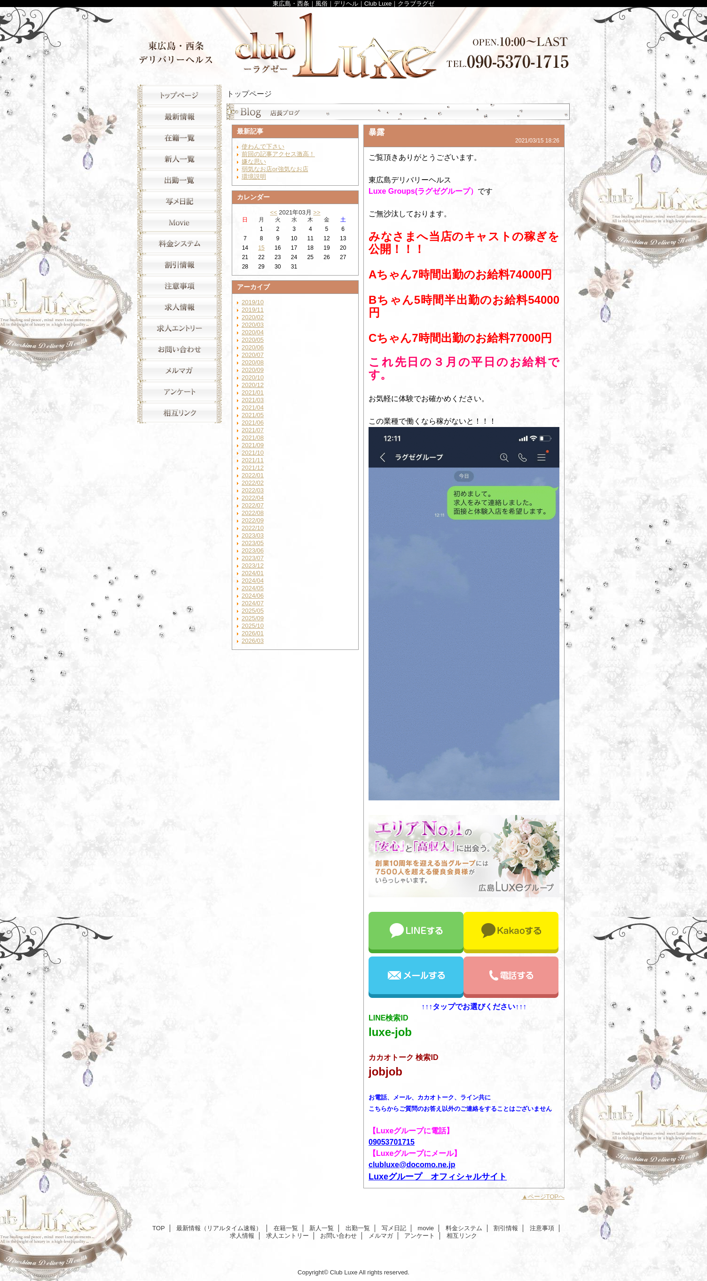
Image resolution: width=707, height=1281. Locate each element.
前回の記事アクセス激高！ (278, 154)
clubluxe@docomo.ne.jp (412, 1165)
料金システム (179, 243)
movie (179, 222)
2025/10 (253, 625)
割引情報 (179, 264)
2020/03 (253, 324)
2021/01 (253, 392)
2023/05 (253, 542)
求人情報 (179, 306)
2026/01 (253, 633)
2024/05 (253, 588)
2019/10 (253, 302)
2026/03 (253, 640)
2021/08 (253, 437)
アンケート (179, 391)
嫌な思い (254, 161)
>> (316, 212)
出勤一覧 (179, 179)
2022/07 (253, 505)
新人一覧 (179, 158)
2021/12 (253, 467)
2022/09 (253, 520)
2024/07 (253, 603)
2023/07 (253, 557)
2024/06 (253, 595)
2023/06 (253, 550)
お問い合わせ (179, 349)
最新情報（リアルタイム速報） (179, 116)
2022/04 (253, 497)
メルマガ (179, 370)
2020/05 (253, 339)
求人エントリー (179, 328)
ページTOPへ (546, 1196)
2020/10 (253, 377)
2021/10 (253, 452)
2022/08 (253, 512)
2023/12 (253, 565)
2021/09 (253, 445)
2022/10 (253, 527)
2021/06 (253, 422)
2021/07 (253, 430)
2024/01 (253, 573)
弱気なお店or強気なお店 (275, 169)
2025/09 (253, 618)
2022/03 (253, 490)
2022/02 (253, 482)
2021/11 (253, 460)
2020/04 (253, 332)
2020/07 (253, 354)
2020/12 (253, 384)
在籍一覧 (179, 137)
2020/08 (253, 362)
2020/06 (253, 347)
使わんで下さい (263, 146)
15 (261, 248)
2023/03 (253, 535)
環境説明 (254, 176)
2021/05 (253, 415)
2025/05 (253, 610)
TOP (179, 95)
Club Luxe (353, 43)
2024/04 (253, 580)
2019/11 (253, 309)
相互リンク (179, 412)
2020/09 (253, 369)
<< (273, 212)
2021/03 (253, 399)
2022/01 (253, 475)
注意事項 (179, 285)
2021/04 (253, 407)
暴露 (377, 132)
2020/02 (253, 317)
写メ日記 (179, 201)
